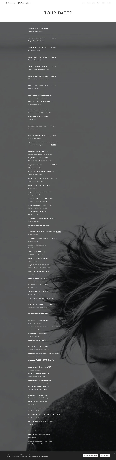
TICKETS (53, 66)
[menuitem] (100, 3)
